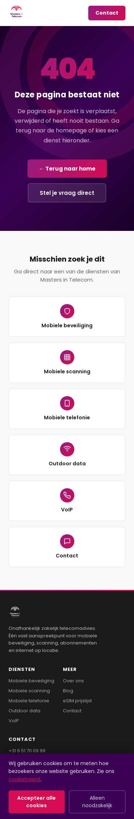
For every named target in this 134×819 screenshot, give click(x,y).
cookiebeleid (24, 779)
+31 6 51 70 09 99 (27, 750)
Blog (68, 690)
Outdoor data (67, 454)
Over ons (73, 680)
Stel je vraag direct (67, 193)
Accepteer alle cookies (36, 801)
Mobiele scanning (67, 362)
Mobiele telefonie (67, 408)
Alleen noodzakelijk (97, 801)
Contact (106, 12)
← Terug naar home (67, 168)
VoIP (67, 500)
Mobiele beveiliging (67, 316)
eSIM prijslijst (77, 700)
